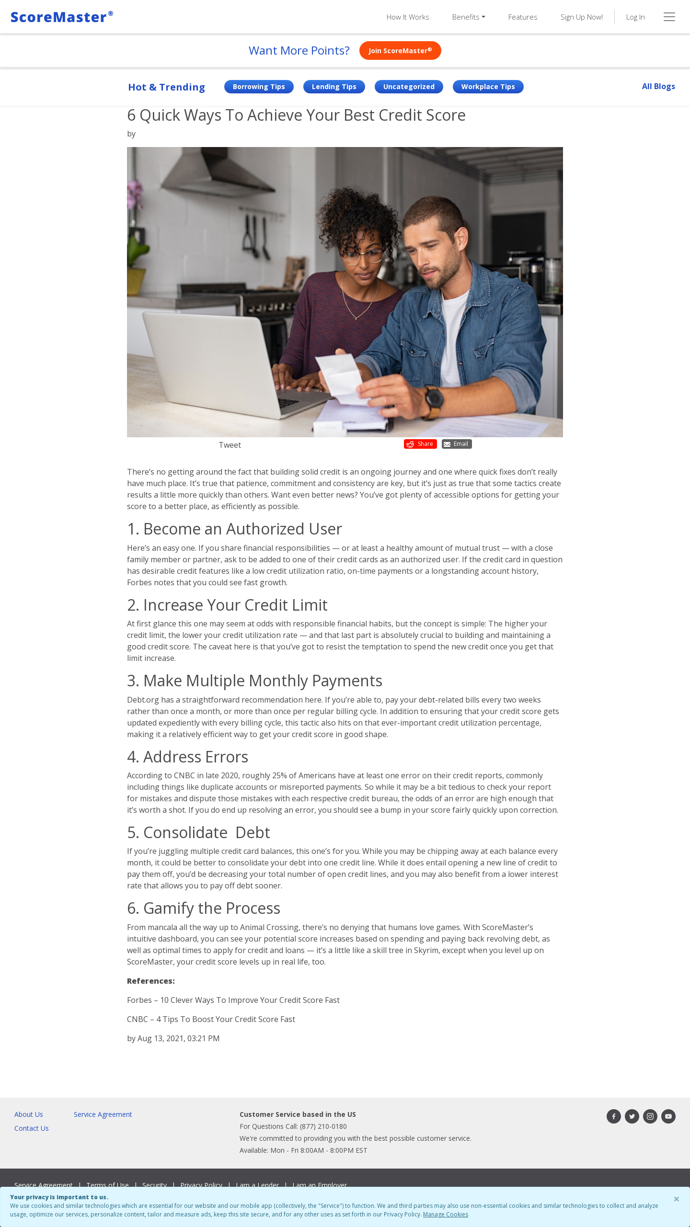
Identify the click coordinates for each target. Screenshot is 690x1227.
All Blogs (658, 86)
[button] (468, 17)
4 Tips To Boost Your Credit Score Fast (225, 1019)
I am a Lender (257, 1185)
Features (523, 17)
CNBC (184, 775)
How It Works (408, 17)
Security (154, 1185)
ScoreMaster (505, 927)
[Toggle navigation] (669, 17)
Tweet (229, 445)
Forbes (139, 582)
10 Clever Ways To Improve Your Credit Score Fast (250, 1000)
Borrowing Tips (259, 86)
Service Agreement (103, 1114)
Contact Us (31, 1128)
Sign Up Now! (582, 17)
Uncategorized (409, 86)
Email (456, 444)
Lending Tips (334, 86)
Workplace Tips (488, 86)
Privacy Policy (201, 1185)
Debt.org (143, 699)
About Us (28, 1114)
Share (419, 444)
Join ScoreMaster (400, 50)
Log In (635, 17)
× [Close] (676, 1198)
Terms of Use (107, 1185)
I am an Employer (319, 1185)
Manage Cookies (445, 1214)
